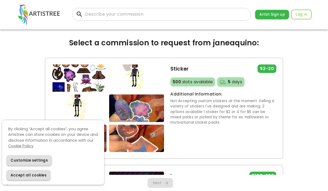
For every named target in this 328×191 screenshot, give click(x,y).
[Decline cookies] (29, 160)
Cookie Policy (20, 146)
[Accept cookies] (28, 175)
